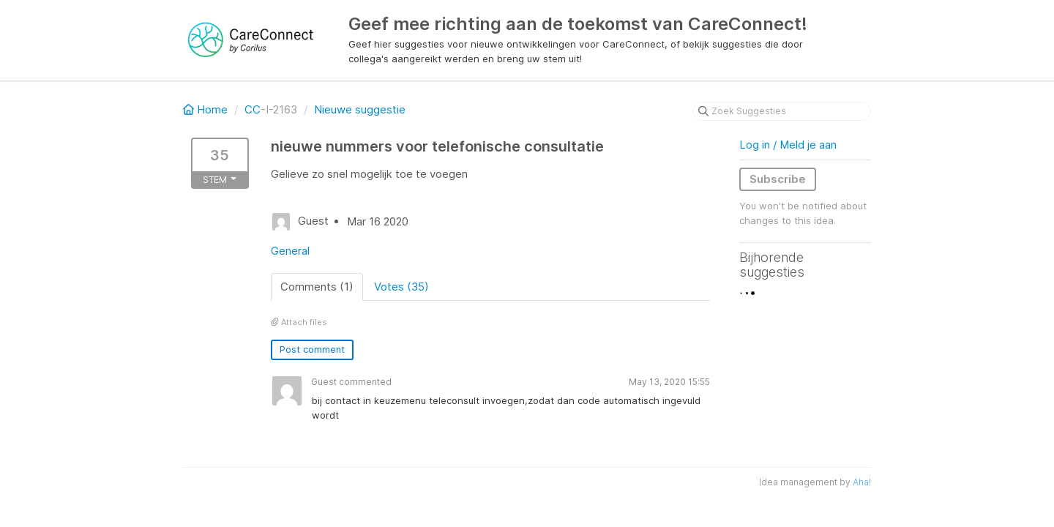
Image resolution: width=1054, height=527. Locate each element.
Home (207, 109)
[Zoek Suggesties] (781, 111)
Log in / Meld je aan (788, 145)
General (290, 251)
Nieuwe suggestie (359, 109)
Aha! (862, 481)
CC (252, 109)
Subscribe (778, 179)
